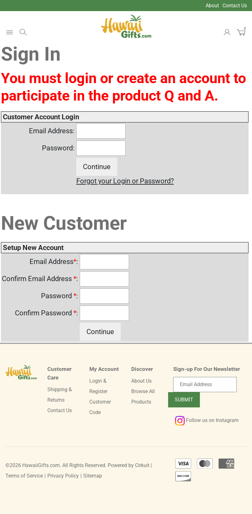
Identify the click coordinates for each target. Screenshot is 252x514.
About (212, 6)
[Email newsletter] (205, 384)
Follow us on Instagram (207, 420)
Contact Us (234, 6)
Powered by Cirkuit (128, 465)
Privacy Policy (63, 476)
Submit (184, 400)
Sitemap (92, 476)
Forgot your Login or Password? (125, 181)
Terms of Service (24, 476)
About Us (141, 381)
